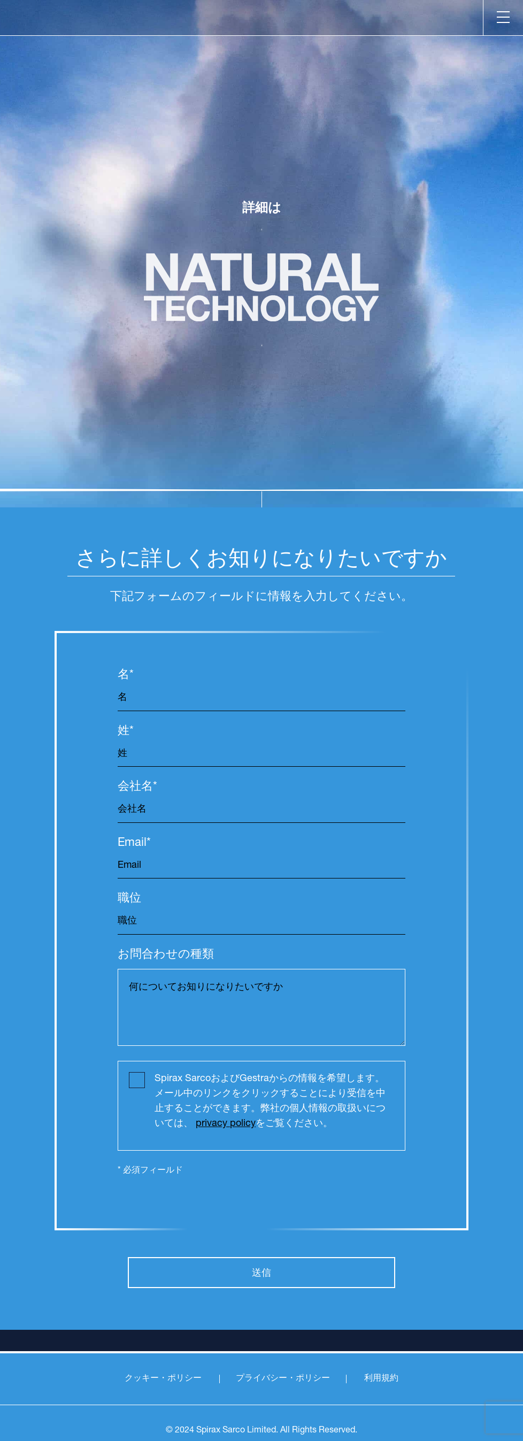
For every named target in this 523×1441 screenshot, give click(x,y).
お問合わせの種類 (166, 955)
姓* (126, 731)
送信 (261, 1272)
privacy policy (226, 1124)
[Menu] (503, 17)
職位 (129, 899)
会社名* (137, 787)
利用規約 (381, 1379)
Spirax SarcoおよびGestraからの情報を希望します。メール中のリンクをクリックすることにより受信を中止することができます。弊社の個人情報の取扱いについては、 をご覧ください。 (270, 1101)
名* (126, 675)
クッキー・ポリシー (163, 1379)
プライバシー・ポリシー (283, 1379)
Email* (134, 843)
